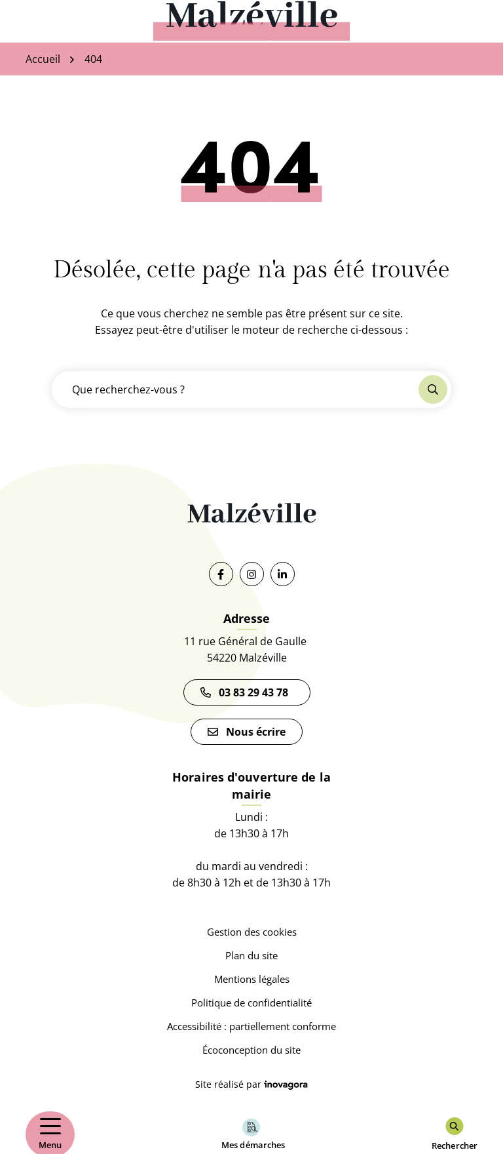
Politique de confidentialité (251, 1002)
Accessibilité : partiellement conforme (251, 1026)
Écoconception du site (251, 1049)
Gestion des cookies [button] (252, 931)
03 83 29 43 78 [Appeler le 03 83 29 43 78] (246, 692)
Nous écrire (247, 732)
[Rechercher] (454, 1134)
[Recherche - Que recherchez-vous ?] (235, 389)
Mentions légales (251, 978)
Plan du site (251, 955)
